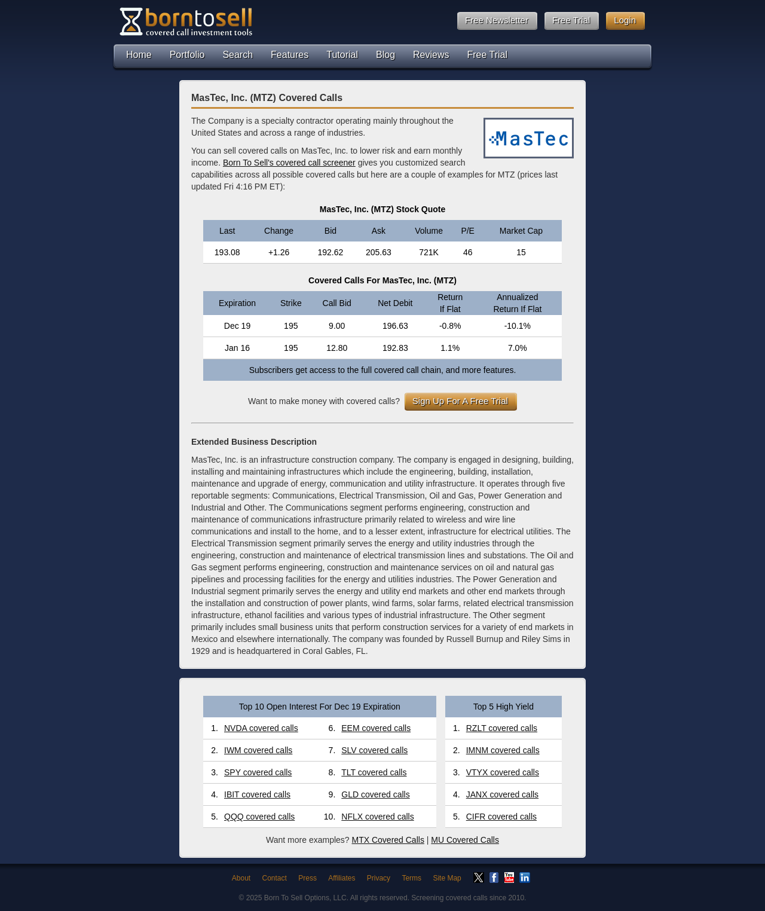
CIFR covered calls (501, 816)
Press (307, 878)
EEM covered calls (376, 728)
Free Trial (487, 55)
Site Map (447, 878)
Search (237, 55)
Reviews (431, 55)
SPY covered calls (258, 772)
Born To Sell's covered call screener (289, 162)
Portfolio (187, 55)
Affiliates (341, 878)
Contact (274, 878)
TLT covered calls (373, 772)
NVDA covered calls (261, 728)
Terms (411, 878)
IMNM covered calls (503, 750)
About (241, 878)
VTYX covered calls (502, 772)
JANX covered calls (502, 794)
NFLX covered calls (377, 816)
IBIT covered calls (257, 794)
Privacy (378, 878)
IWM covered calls (258, 750)
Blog (385, 55)
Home (139, 55)
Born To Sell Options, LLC (305, 898)
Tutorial (342, 55)
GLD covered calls (375, 794)
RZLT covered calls (501, 728)
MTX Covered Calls (388, 840)
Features (289, 55)
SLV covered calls (374, 750)
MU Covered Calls (465, 840)
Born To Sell (185, 21)
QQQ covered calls (259, 816)
